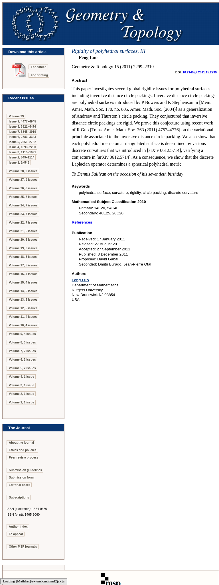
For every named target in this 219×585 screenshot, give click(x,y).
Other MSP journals (23, 546)
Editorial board (19, 485)
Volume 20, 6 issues (23, 239)
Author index (18, 526)
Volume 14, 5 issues (23, 291)
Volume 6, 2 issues (22, 359)
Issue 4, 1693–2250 (22, 147)
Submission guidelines (25, 470)
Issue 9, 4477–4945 (22, 121)
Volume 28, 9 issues (23, 171)
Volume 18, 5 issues (23, 256)
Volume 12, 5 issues (23, 308)
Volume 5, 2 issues (22, 368)
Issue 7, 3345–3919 (22, 131)
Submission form (21, 477)
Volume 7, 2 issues (22, 351)
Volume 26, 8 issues (23, 188)
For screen (38, 67)
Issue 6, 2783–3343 (22, 136)
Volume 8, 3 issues (22, 342)
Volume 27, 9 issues (23, 179)
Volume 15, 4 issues (23, 282)
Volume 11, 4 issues (23, 316)
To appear (16, 534)
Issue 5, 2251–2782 (22, 142)
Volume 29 (16, 116)
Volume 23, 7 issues (23, 214)
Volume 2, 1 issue (21, 393)
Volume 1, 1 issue (21, 402)
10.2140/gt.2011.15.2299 (199, 72)
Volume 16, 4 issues (23, 274)
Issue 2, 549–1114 (21, 157)
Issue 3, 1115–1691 (22, 152)
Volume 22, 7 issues (23, 222)
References (82, 222)
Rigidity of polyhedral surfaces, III (109, 51)
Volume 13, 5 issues (23, 299)
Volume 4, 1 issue (21, 376)
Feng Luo (80, 280)
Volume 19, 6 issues (23, 248)
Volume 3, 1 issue (21, 385)
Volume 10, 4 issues (23, 325)
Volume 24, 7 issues (23, 205)
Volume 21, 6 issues (23, 231)
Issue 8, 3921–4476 (22, 126)
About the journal (21, 442)
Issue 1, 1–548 (19, 162)
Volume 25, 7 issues (23, 196)
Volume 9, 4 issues (22, 333)
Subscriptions (19, 497)
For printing (39, 75)
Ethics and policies (22, 450)
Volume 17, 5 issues (23, 265)
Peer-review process (23, 457)
